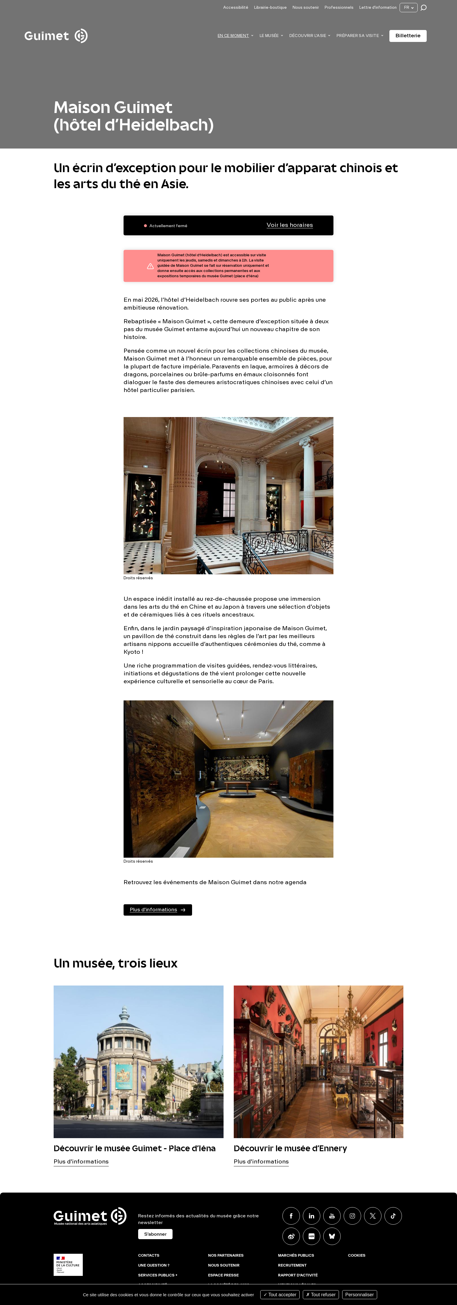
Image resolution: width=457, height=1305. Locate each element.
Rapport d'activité (298, 1275)
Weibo (291, 1236)
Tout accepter (279, 1294)
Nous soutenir (306, 7)
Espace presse (223, 1275)
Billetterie (408, 35)
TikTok (393, 1216)
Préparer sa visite (358, 36)
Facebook (291, 1216)
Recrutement (292, 1265)
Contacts (148, 1255)
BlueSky (332, 1236)
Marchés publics (296, 1255)
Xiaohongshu (311, 1236)
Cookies (356, 1255)
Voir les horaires (290, 225)
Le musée (269, 36)
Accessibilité (235, 7)
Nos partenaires (226, 1255)
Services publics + (157, 1275)
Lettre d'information (378, 7)
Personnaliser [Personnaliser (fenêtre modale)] (359, 1294)
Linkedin (311, 1216)
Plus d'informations (153, 909)
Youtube (332, 1216)
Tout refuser (321, 1294)
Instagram (352, 1216)
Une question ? (153, 1265)
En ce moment (233, 36)
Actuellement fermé (168, 226)
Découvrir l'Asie (307, 36)
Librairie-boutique (270, 7)
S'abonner (155, 1234)
